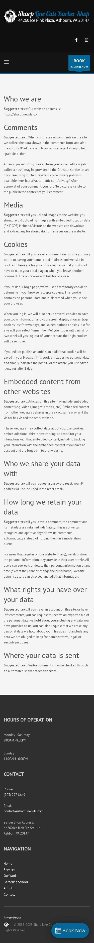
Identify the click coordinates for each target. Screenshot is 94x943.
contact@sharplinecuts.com (24, 811)
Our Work (10, 876)
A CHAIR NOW (79, 64)
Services (9, 870)
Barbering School (16, 882)
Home (8, 863)
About (8, 888)
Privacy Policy (12, 917)
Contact (9, 894)
